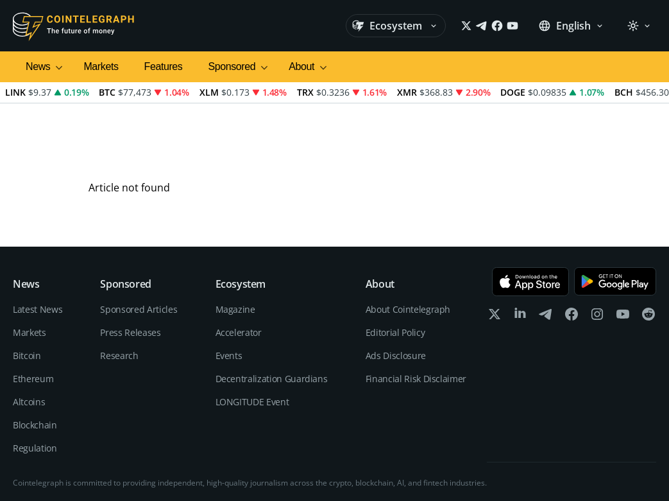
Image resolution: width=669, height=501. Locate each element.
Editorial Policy (395, 276)
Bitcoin (27, 299)
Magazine (235, 253)
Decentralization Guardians (272, 322)
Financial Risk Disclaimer (416, 322)
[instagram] (597, 260)
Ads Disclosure (396, 299)
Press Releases (130, 276)
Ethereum (33, 322)
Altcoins (29, 345)
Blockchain (35, 368)
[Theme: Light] (639, 25)
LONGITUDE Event (252, 345)
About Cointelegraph (408, 253)
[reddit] (648, 260)
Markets (100, 66)
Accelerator (239, 276)
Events (229, 299)
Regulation (35, 391)
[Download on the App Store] (530, 225)
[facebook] (571, 260)
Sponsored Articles (138, 253)
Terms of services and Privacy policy (591, 475)
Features (163, 66)
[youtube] (623, 260)
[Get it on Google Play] (615, 225)
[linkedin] (520, 260)
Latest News (37, 253)
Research (119, 299)
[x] (494, 260)
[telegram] (546, 260)
